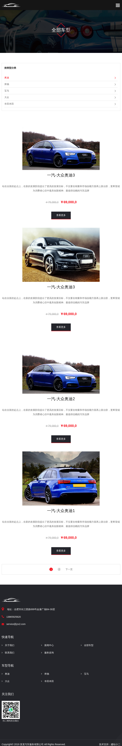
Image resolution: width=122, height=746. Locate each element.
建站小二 (115, 744)
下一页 (69, 569)
